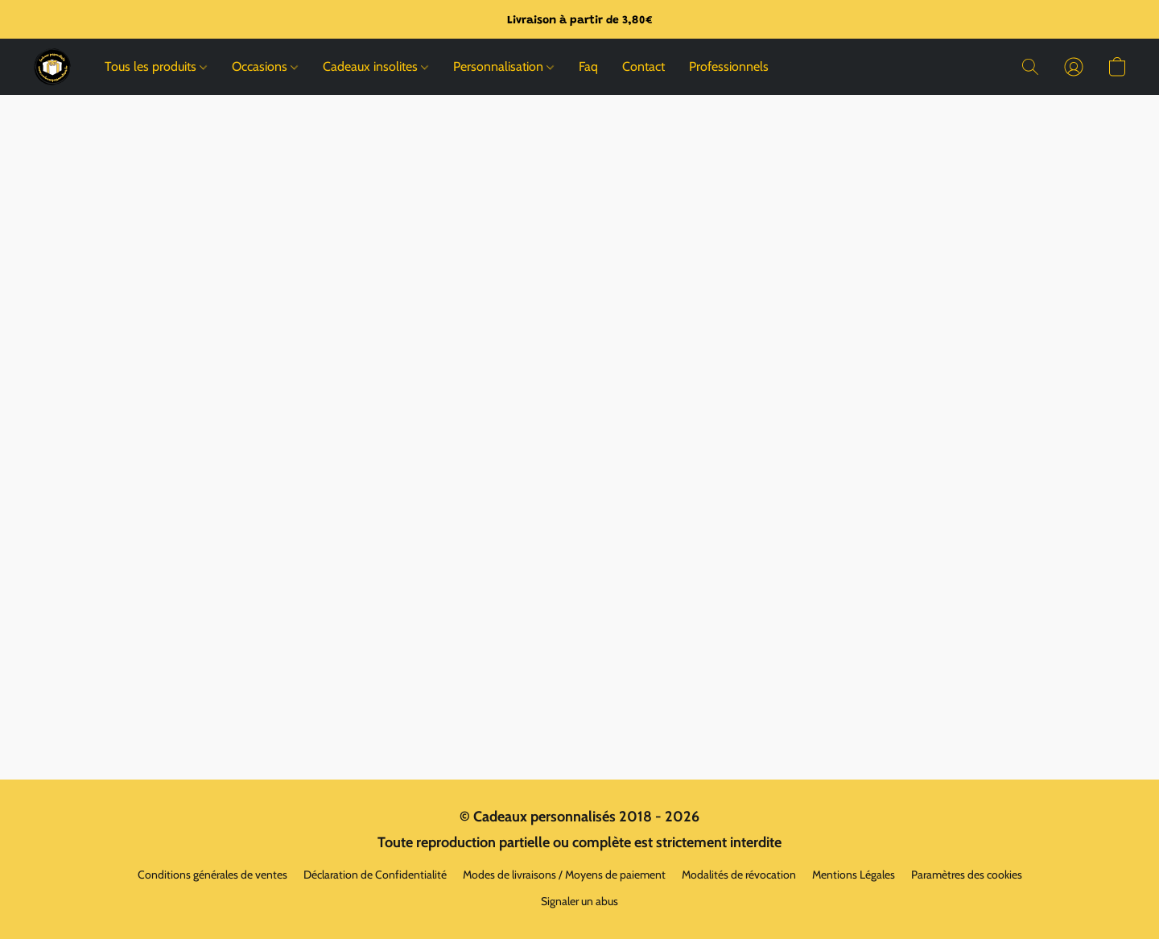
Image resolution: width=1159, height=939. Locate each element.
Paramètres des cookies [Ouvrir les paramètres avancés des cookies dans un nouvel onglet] (966, 874)
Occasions (265, 66)
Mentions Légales (853, 874)
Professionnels (729, 66)
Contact (643, 66)
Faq (588, 66)
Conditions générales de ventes (212, 874)
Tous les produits (156, 66)
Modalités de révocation (739, 874)
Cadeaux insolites (375, 66)
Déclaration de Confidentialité (375, 874)
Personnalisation (503, 66)
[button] (52, 67)
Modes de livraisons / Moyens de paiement (564, 874)
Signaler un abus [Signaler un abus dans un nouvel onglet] (579, 901)
